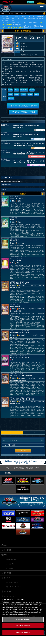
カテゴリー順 (9, 564)
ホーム (2, 13)
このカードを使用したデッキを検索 (13, 28)
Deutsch (16, 94)
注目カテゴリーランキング (13, 587)
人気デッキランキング (12, 582)
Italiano (30, 94)
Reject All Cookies (23, 626)
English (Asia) (24, 89)
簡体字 (32, 89)
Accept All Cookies (23, 632)
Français (23, 94)
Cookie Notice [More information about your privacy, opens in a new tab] (23, 614)
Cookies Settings (23, 619)
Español (36, 94)
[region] (23, 614)
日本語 (10, 89)
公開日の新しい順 (11, 559)
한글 (16, 89)
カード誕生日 (9, 568)
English (10, 94)
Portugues (11, 98)
